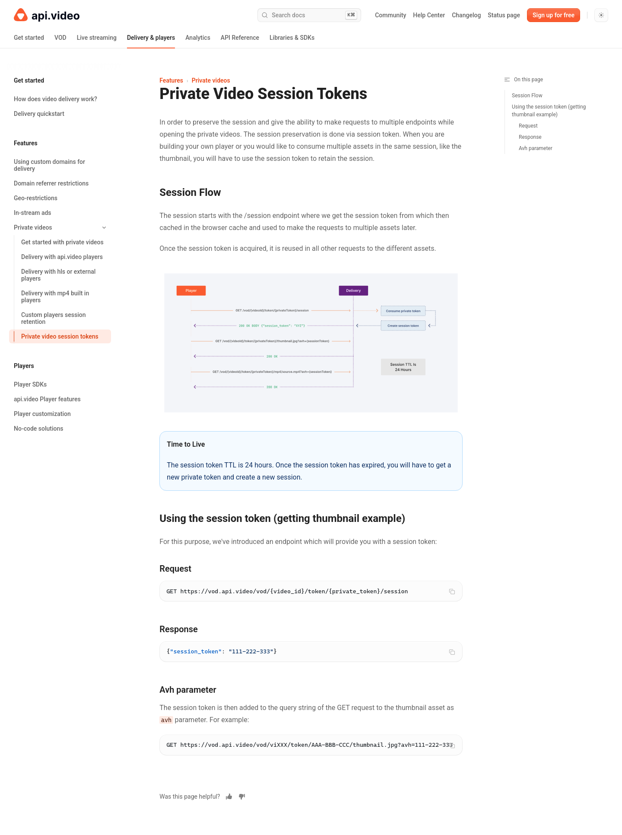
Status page (504, 15)
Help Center (429, 15)
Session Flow (527, 96)
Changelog (466, 15)
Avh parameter (535, 148)
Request (528, 126)
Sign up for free (553, 15)
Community (390, 15)
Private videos (211, 80)
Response (530, 137)
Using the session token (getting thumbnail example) (549, 111)
